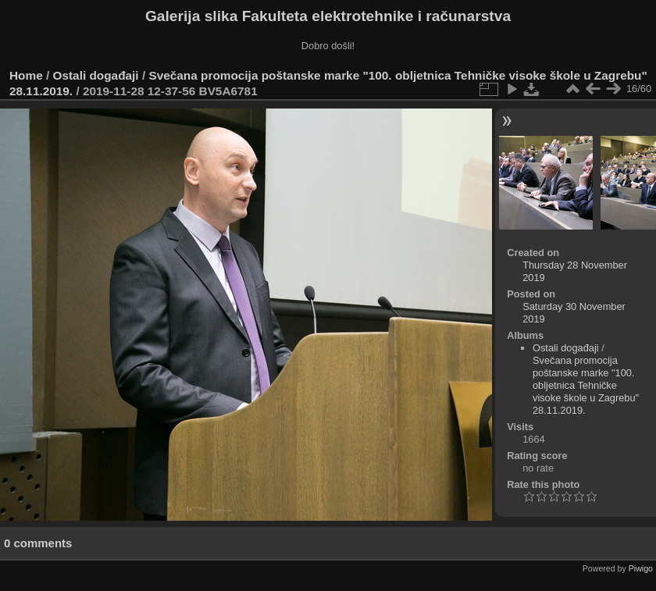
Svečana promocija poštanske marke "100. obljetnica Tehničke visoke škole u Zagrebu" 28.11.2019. (586, 385)
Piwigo (641, 568)
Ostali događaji (96, 75)
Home (26, 75)
